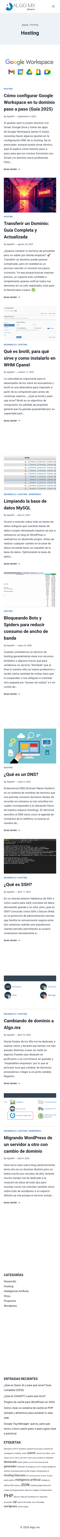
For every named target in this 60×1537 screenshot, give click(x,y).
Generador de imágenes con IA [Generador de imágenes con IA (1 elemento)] (28, 1467)
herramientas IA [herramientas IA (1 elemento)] (43, 1471)
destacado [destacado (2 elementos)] (10, 1461)
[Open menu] (53, 6)
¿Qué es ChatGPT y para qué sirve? (25, 1396)
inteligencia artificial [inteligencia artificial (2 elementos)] (27, 1479)
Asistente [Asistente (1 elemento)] (22, 1449)
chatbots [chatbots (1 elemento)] (18, 1453)
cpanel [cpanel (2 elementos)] (31, 1453)
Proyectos (10, 1300)
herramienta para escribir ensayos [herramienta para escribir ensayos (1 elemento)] (23, 1471)
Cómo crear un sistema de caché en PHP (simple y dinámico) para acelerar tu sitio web (28, 1412)
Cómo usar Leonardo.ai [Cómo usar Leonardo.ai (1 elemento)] (36, 1458)
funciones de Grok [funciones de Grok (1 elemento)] (41, 1462)
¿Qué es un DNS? (21, 774)
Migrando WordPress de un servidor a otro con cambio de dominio (28, 1144)
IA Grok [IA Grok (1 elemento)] (43, 1476)
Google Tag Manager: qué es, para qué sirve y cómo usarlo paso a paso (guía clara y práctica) (30, 1428)
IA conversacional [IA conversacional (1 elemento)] (33, 1476)
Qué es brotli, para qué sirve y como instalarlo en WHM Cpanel (29, 358)
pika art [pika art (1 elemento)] (17, 1497)
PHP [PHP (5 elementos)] (8, 1495)
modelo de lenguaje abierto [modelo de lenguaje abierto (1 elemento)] (14, 1490)
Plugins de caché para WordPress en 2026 (29, 1402)
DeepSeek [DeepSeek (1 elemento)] (49, 1458)
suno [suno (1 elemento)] (34, 1502)
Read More (12, 169)
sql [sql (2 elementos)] (14, 1501)
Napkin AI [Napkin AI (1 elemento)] (37, 1490)
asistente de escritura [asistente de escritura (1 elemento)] (35, 1449)
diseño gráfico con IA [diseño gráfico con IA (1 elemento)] (26, 1462)
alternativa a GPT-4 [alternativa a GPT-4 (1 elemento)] (11, 1449)
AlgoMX (10, 116)
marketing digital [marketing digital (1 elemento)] (36, 1485)
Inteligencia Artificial (16, 1291)
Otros (7, 1296)
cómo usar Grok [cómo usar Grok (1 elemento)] (21, 1458)
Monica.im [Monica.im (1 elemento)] (29, 1490)
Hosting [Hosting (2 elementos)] (9, 1475)
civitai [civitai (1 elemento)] (24, 1453)
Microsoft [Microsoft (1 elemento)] (47, 1485)
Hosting (8, 89)
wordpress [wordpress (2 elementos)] (10, 1506)
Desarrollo (10, 345)
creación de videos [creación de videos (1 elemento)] (43, 1453)
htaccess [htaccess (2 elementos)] (20, 1475)
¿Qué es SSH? (18, 884)
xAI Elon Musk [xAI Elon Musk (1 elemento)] (23, 1507)
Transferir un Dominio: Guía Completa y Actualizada (26, 230)
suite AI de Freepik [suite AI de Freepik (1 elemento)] (24, 1502)
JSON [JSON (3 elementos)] (24, 1485)
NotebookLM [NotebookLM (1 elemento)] (47, 1490)
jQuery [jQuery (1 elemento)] (17, 1485)
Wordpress (35, 494)
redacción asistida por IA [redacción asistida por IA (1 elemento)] (29, 1497)
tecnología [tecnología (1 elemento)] (40, 1502)
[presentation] (30, 67)
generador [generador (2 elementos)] (10, 1466)
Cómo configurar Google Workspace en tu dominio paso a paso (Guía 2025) (29, 102)
